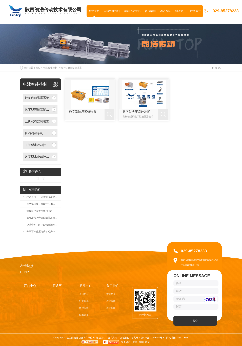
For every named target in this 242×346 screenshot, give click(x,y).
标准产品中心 (132, 11)
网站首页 (94, 11)
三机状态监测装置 (37, 121)
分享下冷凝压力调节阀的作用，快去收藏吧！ (42, 231)
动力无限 (124, 337)
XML (186, 337)
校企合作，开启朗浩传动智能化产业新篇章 (42, 197)
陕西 (135, 341)
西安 (147, 341)
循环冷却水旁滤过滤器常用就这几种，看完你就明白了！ (42, 217)
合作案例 (150, 11)
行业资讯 (84, 301)
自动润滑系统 (34, 133)
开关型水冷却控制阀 (38, 145)
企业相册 (110, 308)
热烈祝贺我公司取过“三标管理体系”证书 (42, 204)
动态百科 (165, 11)
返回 (216, 67)
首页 (38, 67)
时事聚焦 (84, 315)
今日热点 (84, 294)
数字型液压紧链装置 (71, 67)
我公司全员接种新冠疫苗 (39, 210)
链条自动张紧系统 (37, 98)
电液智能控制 (112, 11)
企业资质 (110, 301)
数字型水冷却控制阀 (38, 156)
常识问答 (84, 308)
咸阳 (141, 341)
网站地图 (171, 337)
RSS (180, 337)
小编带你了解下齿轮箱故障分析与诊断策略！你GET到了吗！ (42, 224)
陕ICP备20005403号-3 (152, 337)
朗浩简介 (180, 11)
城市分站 (125, 341)
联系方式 (195, 11)
